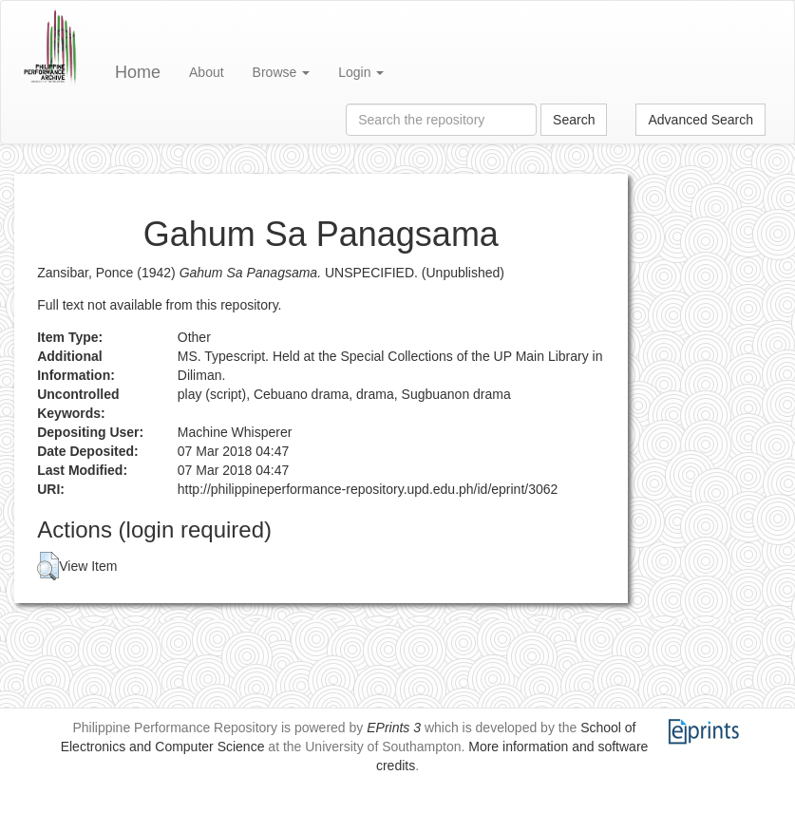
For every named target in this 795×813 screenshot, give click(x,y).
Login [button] (361, 72)
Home (138, 72)
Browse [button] (282, 72)
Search (574, 119)
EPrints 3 (394, 727)
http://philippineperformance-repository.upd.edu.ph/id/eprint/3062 (368, 489)
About (206, 72)
